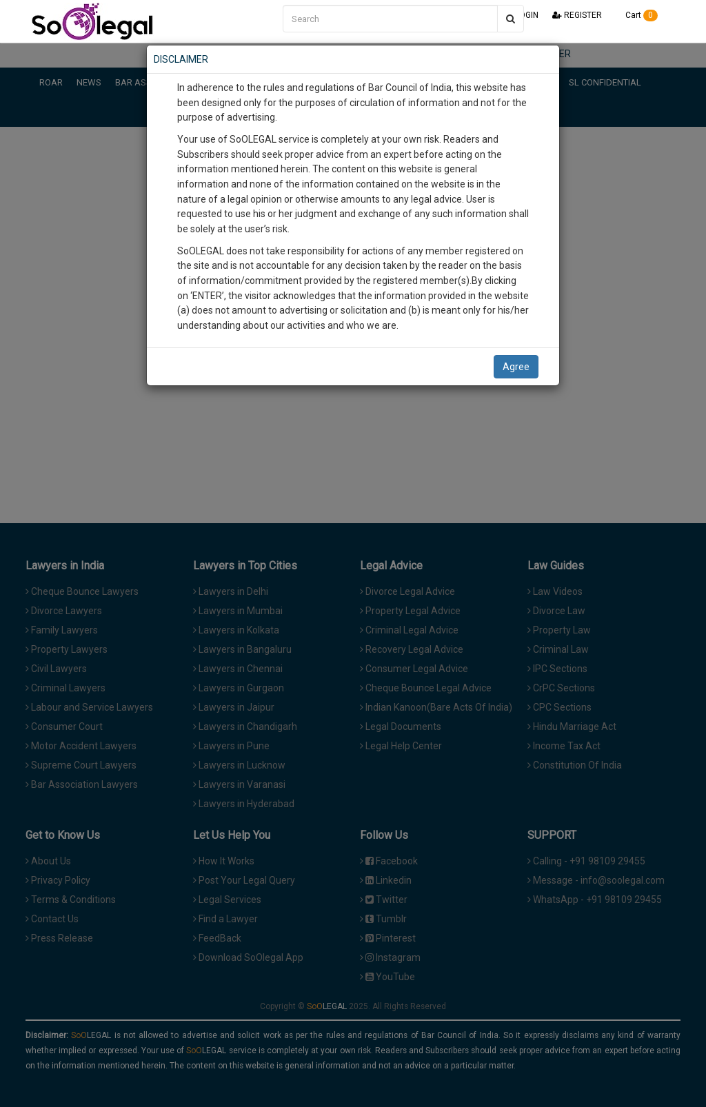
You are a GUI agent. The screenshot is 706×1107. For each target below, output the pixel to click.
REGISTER (577, 15)
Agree (516, 366)
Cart (637, 15)
